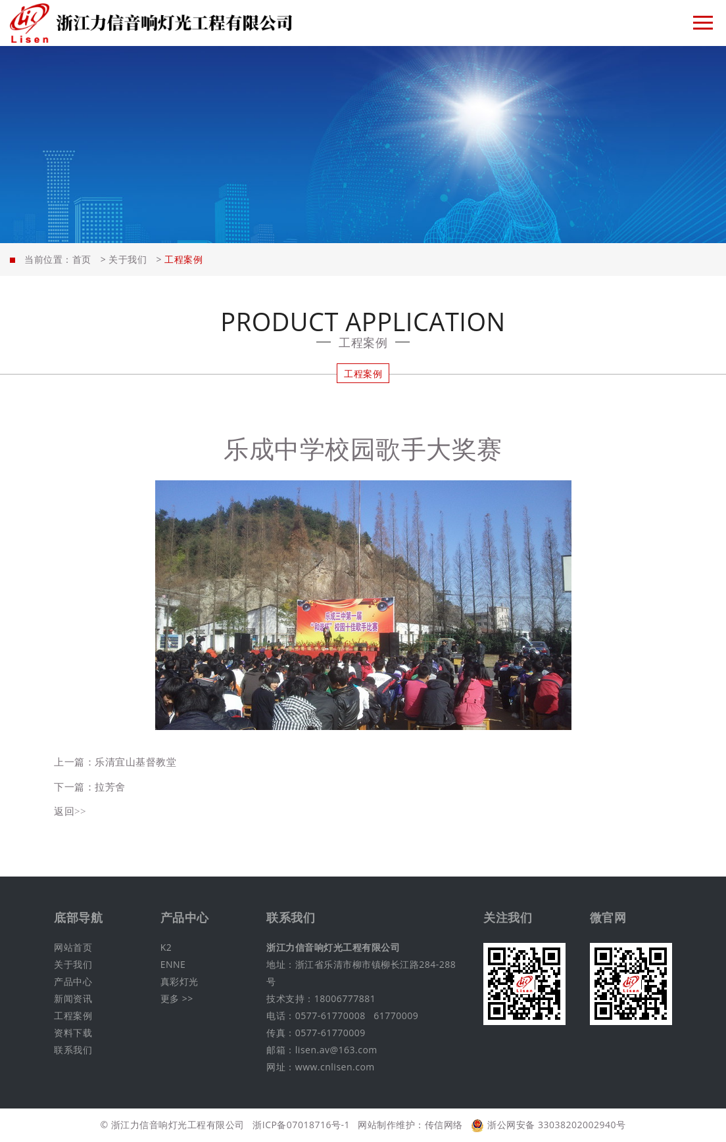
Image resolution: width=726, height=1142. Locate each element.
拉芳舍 (110, 786)
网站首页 (73, 947)
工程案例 (363, 373)
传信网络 (444, 1124)
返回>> (70, 810)
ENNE (173, 964)
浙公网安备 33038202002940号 (548, 1124)
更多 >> (176, 998)
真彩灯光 (179, 981)
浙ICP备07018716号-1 (301, 1124)
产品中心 (73, 981)
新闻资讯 (73, 998)
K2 (166, 947)
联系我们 (73, 1049)
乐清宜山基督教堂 (135, 761)
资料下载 (73, 1032)
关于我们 (128, 259)
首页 (81, 259)
